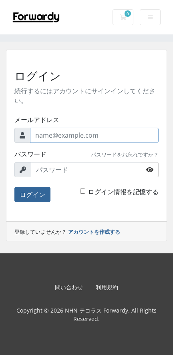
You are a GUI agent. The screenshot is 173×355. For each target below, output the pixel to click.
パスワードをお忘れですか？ (125, 154)
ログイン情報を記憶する (123, 191)
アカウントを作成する (94, 231)
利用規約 (107, 287)
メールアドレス (36, 119)
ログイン (32, 194)
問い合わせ (69, 287)
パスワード (30, 154)
